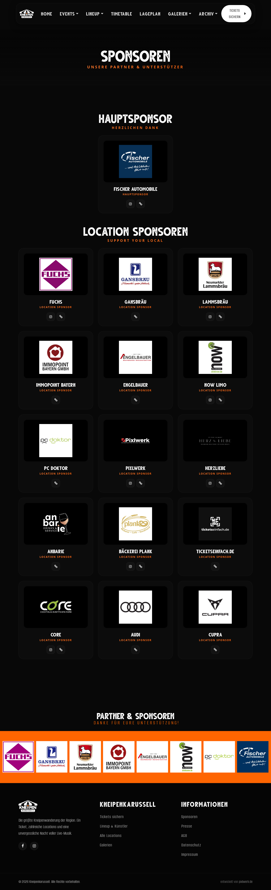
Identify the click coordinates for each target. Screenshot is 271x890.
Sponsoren (189, 817)
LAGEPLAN (150, 13)
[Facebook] (22, 846)
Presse (186, 826)
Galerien (106, 845)
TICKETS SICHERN (237, 13)
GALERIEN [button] (178, 13)
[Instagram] (34, 846)
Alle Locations (111, 835)
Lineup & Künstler (114, 826)
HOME (46, 13)
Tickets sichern (112, 817)
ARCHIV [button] (206, 13)
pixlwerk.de (246, 881)
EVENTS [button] (67, 13)
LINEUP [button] (93, 13)
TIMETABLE (121, 13)
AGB (184, 835)
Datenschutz (191, 845)
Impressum (189, 854)
